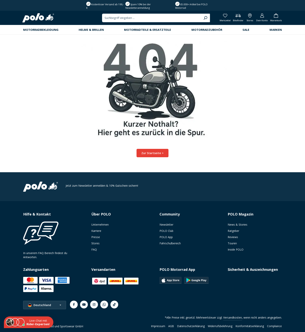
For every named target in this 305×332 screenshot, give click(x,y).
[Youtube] (84, 304)
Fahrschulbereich (170, 243)
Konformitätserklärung (249, 326)
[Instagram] (94, 304)
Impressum (158, 326)
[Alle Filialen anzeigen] (248, 18)
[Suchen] (200, 18)
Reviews (233, 237)
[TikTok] (114, 304)
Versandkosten (232, 317)
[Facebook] (74, 304)
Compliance (274, 326)
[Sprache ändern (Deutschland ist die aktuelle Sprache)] (44, 305)
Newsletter (166, 224)
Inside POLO (235, 249)
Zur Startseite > (152, 154)
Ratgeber (233, 231)
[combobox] (147, 18)
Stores (95, 243)
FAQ (94, 249)
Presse (95, 237)
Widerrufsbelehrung (220, 326)
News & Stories (237, 224)
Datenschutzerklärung (191, 326)
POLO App (166, 237)
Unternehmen (100, 224)
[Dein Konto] (260, 18)
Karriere (96, 231)
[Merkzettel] (222, 18)
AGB (171, 326)
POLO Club (166, 231)
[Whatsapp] (104, 304)
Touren (232, 243)
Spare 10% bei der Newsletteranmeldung (138, 6)
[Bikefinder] (236, 18)
